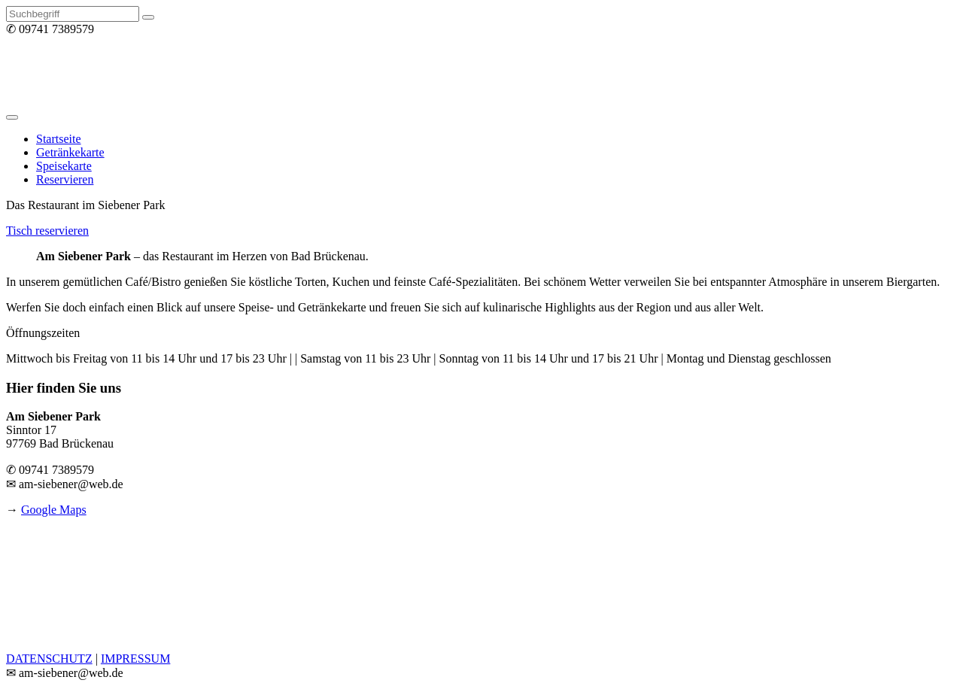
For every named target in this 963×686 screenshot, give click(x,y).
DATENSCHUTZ (49, 658)
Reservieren (64, 179)
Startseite (58, 138)
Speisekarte (64, 165)
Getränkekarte (70, 152)
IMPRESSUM (135, 658)
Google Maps (54, 509)
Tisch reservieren (47, 230)
